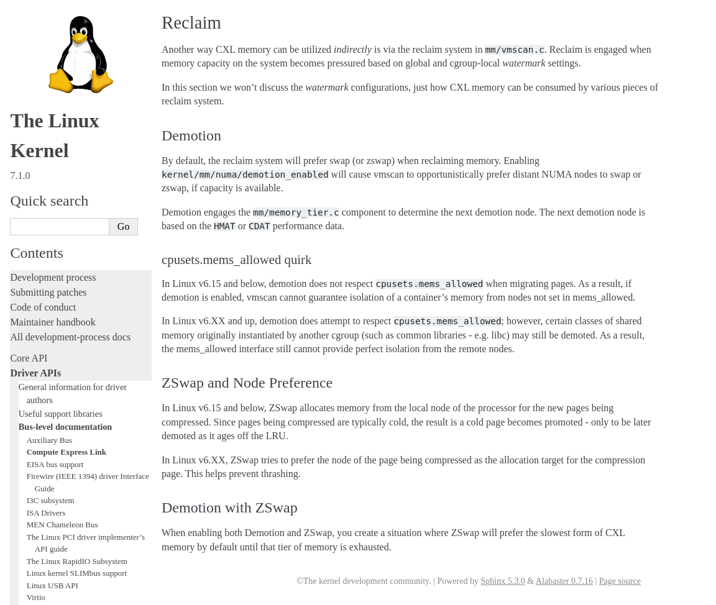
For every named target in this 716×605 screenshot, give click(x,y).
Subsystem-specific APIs (63, 225)
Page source (620, 581)
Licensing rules (40, 275)
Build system (36, 430)
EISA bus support (55, 30)
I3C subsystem (51, 66)
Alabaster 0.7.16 (564, 581)
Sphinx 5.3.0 (502, 581)
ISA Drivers (46, 79)
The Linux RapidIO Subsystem (77, 127)
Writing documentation (56, 289)
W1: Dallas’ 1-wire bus (64, 188)
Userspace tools (41, 460)
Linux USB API (52, 152)
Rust (19, 394)
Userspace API (39, 475)
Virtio (36, 163)
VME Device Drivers (61, 176)
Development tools (47, 304)
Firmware (29, 496)
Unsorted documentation (59, 553)
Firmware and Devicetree (60, 511)
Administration (40, 415)
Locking (26, 253)
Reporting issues (43, 445)
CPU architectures (46, 532)
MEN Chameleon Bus (62, 91)
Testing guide (36, 319)
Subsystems (33, 239)
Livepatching (36, 379)
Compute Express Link (66, 18)
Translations (34, 574)
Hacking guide (39, 334)
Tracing (25, 349)
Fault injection (39, 364)
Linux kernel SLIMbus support (77, 139)
